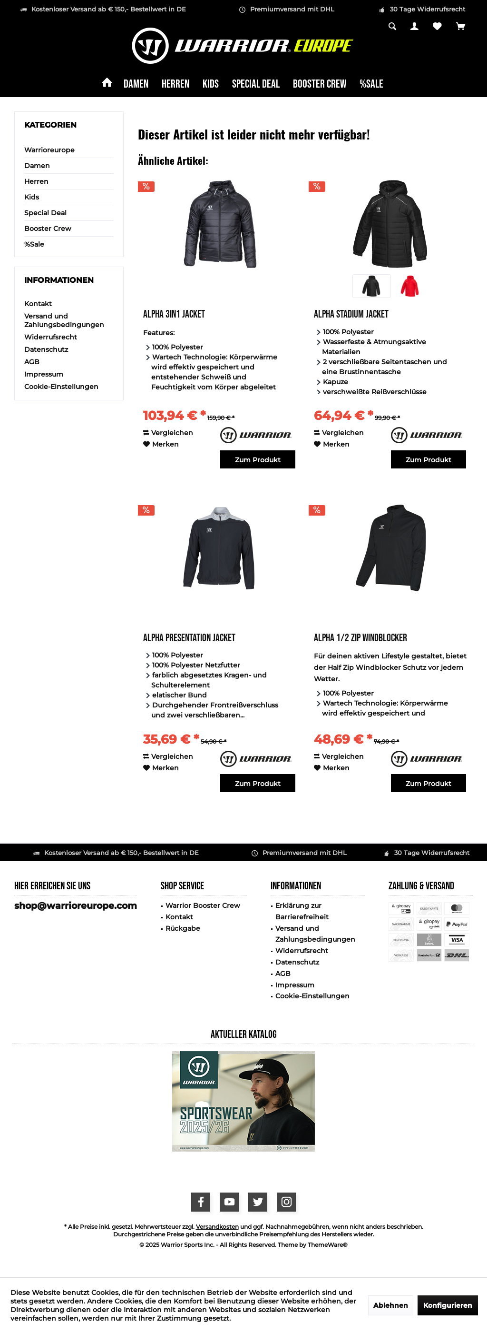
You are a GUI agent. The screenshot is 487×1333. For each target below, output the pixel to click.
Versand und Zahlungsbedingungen (64, 320)
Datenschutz (46, 349)
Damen (37, 165)
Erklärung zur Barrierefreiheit (302, 911)
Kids (31, 197)
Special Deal (45, 213)
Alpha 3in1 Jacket (174, 315)
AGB (31, 362)
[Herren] (175, 84)
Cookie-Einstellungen (61, 386)
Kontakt (38, 303)
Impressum (43, 374)
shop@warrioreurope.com (75, 905)
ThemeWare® (328, 1244)
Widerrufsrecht (50, 337)
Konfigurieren (447, 1305)
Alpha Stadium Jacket (351, 315)
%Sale (34, 244)
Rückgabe (183, 928)
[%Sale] (371, 84)
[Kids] (210, 84)
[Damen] (136, 84)
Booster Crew (47, 228)
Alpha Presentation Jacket (189, 639)
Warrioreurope (49, 150)
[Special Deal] (255, 84)
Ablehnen (390, 1305)
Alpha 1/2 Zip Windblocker (360, 639)
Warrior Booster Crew (203, 905)
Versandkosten (217, 1226)
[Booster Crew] (319, 84)
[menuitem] (461, 27)
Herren (36, 181)
